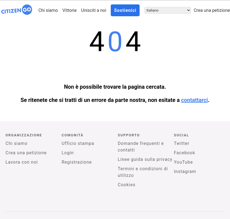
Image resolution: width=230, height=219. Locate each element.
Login (68, 152)
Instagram (185, 171)
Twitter (181, 143)
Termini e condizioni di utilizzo (143, 172)
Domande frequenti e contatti (141, 147)
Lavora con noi (21, 162)
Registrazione (77, 162)
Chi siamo (48, 10)
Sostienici (125, 10)
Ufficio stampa (78, 143)
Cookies (126, 184)
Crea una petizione (212, 10)
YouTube (183, 162)
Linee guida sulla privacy (145, 159)
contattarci (194, 100)
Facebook (184, 152)
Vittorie (69, 10)
